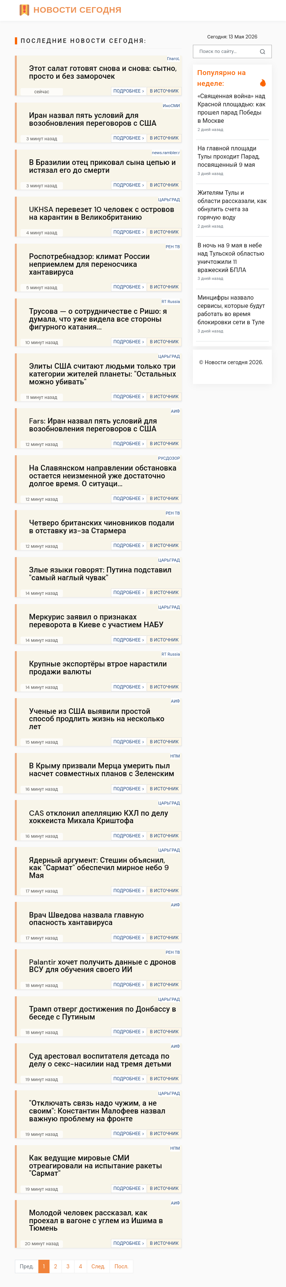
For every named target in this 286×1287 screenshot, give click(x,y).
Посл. (121, 1266)
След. (98, 1266)
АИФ (175, 411)
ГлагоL (173, 58)
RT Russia (171, 301)
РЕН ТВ (173, 246)
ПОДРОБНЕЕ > (128, 91)
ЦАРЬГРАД (169, 199)
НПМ (175, 756)
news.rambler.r (166, 152)
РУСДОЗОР (169, 458)
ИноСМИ (171, 105)
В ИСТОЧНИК (164, 91)
